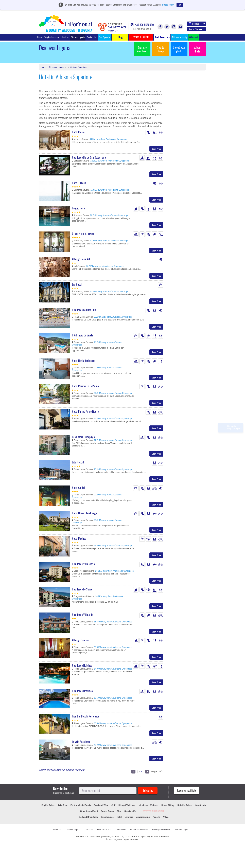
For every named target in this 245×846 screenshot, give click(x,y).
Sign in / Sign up (197, 28)
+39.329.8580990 (142, 25)
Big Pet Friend (48, 805)
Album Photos (198, 49)
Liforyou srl (118, 839)
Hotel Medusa (79, 538)
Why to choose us (51, 37)
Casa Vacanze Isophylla (83, 437)
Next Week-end (104, 830)
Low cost (89, 830)
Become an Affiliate (186, 790)
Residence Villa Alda (82, 615)
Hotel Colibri (78, 488)
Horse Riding (167, 805)
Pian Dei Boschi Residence (85, 716)
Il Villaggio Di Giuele (82, 335)
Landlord (129, 817)
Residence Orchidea (82, 691)
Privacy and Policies (161, 830)
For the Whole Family (81, 805)
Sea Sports (200, 805)
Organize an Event (89, 811)
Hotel (119, 817)
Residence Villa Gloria (83, 564)
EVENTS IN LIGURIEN (153, 811)
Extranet (193, 37)
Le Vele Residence (81, 742)
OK (180, 4)
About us (65, 37)
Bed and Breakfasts (88, 817)
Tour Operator (105, 37)
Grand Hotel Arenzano (83, 234)
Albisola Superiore (78, 67)
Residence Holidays (82, 665)
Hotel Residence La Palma (85, 386)
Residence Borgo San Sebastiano (89, 157)
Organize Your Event (142, 49)
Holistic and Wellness (148, 805)
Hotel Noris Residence (83, 361)
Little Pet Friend (184, 805)
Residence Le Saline (82, 589)
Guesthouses (107, 817)
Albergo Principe (80, 640)
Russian (197, 23)
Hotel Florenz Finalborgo (84, 513)
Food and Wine (101, 805)
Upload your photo (179, 49)
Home (39, 37)
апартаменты (143, 817)
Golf (113, 805)
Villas (165, 817)
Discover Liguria (78, 37)
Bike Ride (62, 805)
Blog (119, 811)
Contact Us (91, 37)
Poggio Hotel (78, 208)
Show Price (156, 149)
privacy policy (167, 4)
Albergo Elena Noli (81, 259)
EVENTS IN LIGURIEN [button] (141, 37)
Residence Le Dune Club (84, 310)
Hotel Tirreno (79, 183)
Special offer (130, 811)
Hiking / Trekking (126, 805)
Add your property (179, 37)
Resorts (156, 817)
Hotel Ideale (78, 132)
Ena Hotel (77, 284)
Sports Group (160, 49)
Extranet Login (181, 830)
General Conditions (139, 830)
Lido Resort (78, 462)
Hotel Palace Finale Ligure (85, 411)
